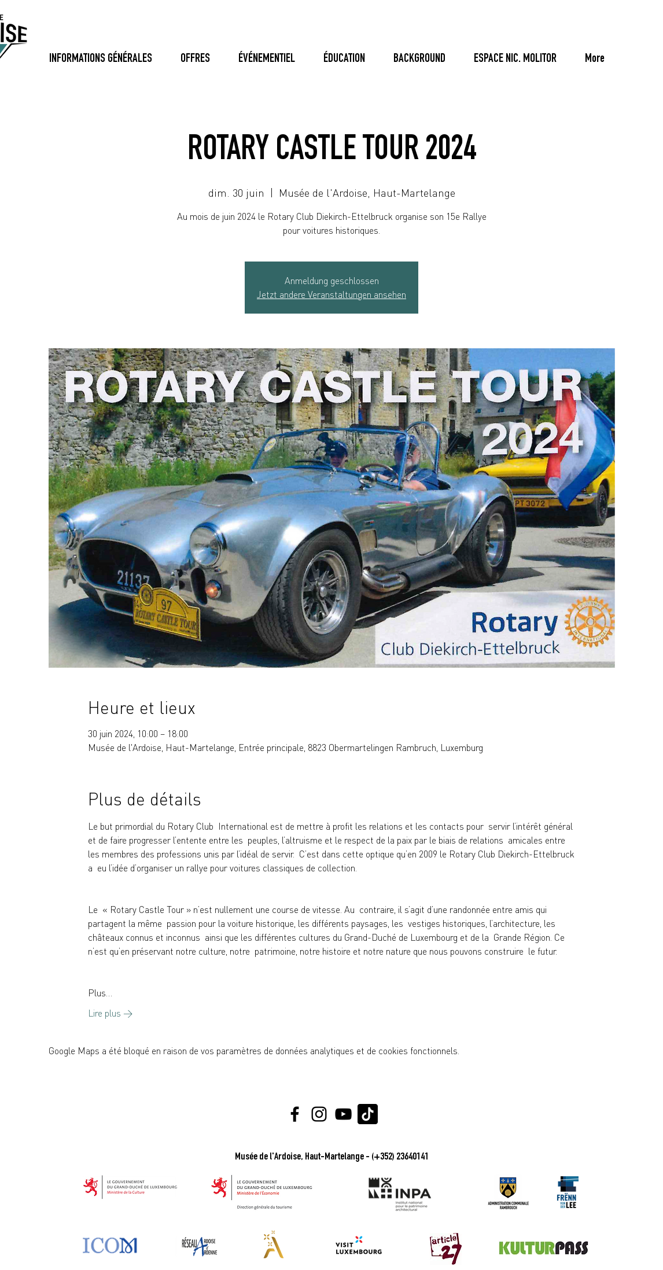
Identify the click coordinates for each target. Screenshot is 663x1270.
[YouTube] (343, 1114)
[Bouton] (592, 59)
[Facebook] (295, 1114)
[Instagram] (319, 1114)
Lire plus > (110, 1013)
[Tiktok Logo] (368, 1114)
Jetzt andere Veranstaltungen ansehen (331, 294)
